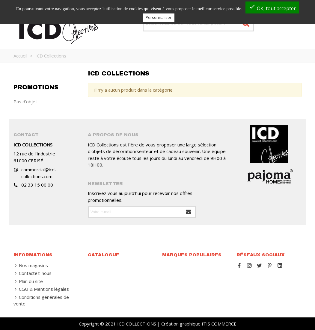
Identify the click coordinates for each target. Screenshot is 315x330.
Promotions (35, 87)
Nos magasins (30, 265)
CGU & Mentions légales (41, 289)
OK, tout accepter (272, 7)
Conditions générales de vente (41, 300)
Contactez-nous (32, 273)
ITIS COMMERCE (219, 324)
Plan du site (28, 281)
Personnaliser (158, 17)
